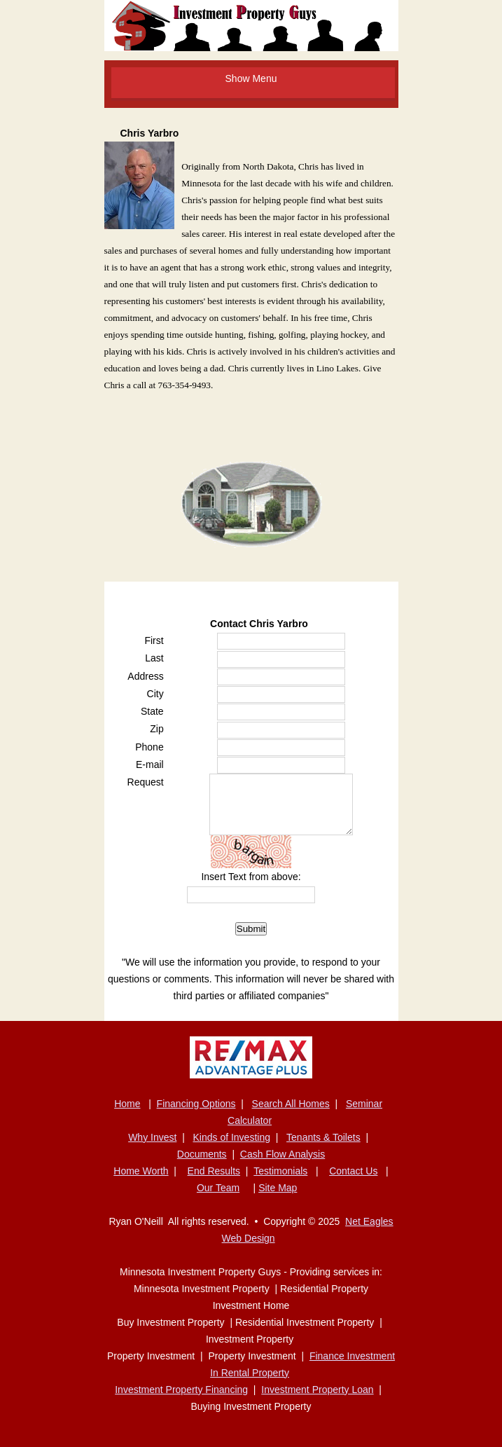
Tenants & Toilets (323, 1137)
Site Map (277, 1187)
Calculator (250, 1120)
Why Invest (152, 1137)
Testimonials (280, 1171)
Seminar (364, 1103)
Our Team (218, 1187)
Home (127, 1103)
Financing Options (196, 1103)
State (152, 711)
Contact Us (353, 1171)
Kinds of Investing (231, 1137)
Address (145, 676)
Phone (149, 747)
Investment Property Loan (317, 1389)
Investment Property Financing (181, 1389)
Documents (202, 1154)
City (155, 693)
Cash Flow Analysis (282, 1154)
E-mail (150, 764)
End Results (214, 1171)
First (153, 640)
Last (154, 658)
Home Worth (140, 1171)
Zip (156, 728)
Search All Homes (291, 1103)
